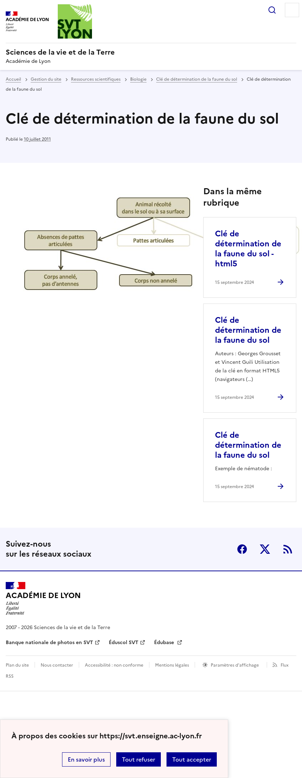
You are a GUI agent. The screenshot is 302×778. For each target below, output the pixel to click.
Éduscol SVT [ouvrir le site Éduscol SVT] (123, 642)
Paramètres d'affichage (235, 665)
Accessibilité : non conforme (114, 665)
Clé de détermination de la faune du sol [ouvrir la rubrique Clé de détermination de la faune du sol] (196, 79)
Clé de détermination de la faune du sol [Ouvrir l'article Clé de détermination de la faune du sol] (248, 330)
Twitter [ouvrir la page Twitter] (264, 549)
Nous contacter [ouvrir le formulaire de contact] (57, 665)
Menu (292, 10)
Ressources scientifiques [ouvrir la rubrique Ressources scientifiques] (96, 79)
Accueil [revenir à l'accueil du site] (13, 79)
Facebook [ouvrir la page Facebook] (242, 549)
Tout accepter (191, 759)
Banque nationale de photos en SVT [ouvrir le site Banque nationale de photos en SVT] (49, 642)
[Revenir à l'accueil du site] (43, 598)
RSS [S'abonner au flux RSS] (287, 549)
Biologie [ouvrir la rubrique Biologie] (138, 79)
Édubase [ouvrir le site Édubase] (164, 642)
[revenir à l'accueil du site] (151, 52)
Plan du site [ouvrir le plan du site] (17, 665)
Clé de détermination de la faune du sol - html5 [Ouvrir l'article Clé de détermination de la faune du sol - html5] (248, 249)
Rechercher (272, 10)
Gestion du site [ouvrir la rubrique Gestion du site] (46, 79)
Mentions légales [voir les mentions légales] (172, 665)
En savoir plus (86, 759)
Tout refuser (138, 759)
